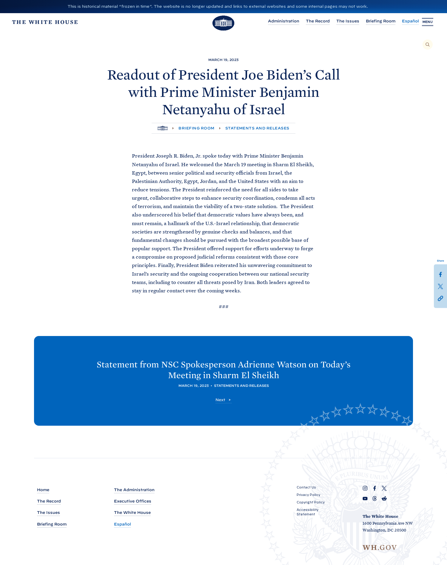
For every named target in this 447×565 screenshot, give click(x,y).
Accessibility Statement (307, 512)
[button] (440, 298)
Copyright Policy (311, 502)
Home (43, 490)
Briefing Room (368, 22)
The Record (306, 22)
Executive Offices (132, 501)
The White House (132, 513)
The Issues (335, 22)
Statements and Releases (257, 128)
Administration (271, 22)
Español (398, 22)
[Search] (428, 44)
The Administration (134, 490)
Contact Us (306, 487)
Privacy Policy (308, 495)
